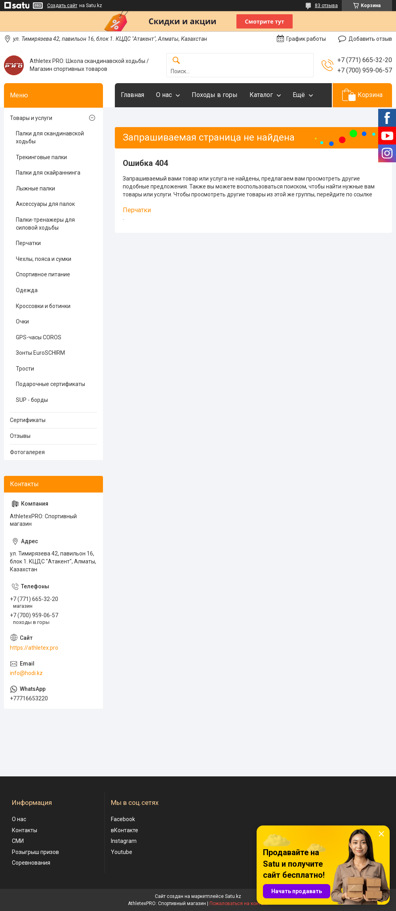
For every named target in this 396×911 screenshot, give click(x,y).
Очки (22, 321)
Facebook (123, 819)
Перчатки (137, 210)
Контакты (24, 830)
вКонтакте (124, 830)
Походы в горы (215, 95)
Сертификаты (28, 420)
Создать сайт (62, 5)
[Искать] (176, 61)
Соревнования (31, 863)
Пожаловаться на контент (238, 903)
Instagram (124, 841)
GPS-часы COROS (38, 337)
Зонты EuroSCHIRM (40, 353)
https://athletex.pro (34, 648)
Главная (132, 95)
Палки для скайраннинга (48, 172)
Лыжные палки (35, 188)
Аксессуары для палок (45, 204)
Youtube (121, 852)
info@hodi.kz (26, 673)
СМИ (18, 841)
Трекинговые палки (41, 157)
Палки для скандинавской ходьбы (50, 137)
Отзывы (20, 436)
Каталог (261, 95)
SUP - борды (32, 400)
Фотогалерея (27, 452)
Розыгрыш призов (35, 852)
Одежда (27, 290)
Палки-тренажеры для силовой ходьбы (45, 224)
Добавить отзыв (370, 39)
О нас (164, 95)
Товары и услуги (31, 118)
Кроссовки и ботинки (43, 306)
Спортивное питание (43, 274)
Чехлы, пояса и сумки (43, 259)
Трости (25, 368)
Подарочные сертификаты (50, 384)
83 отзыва (326, 5)
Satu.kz (233, 896)
